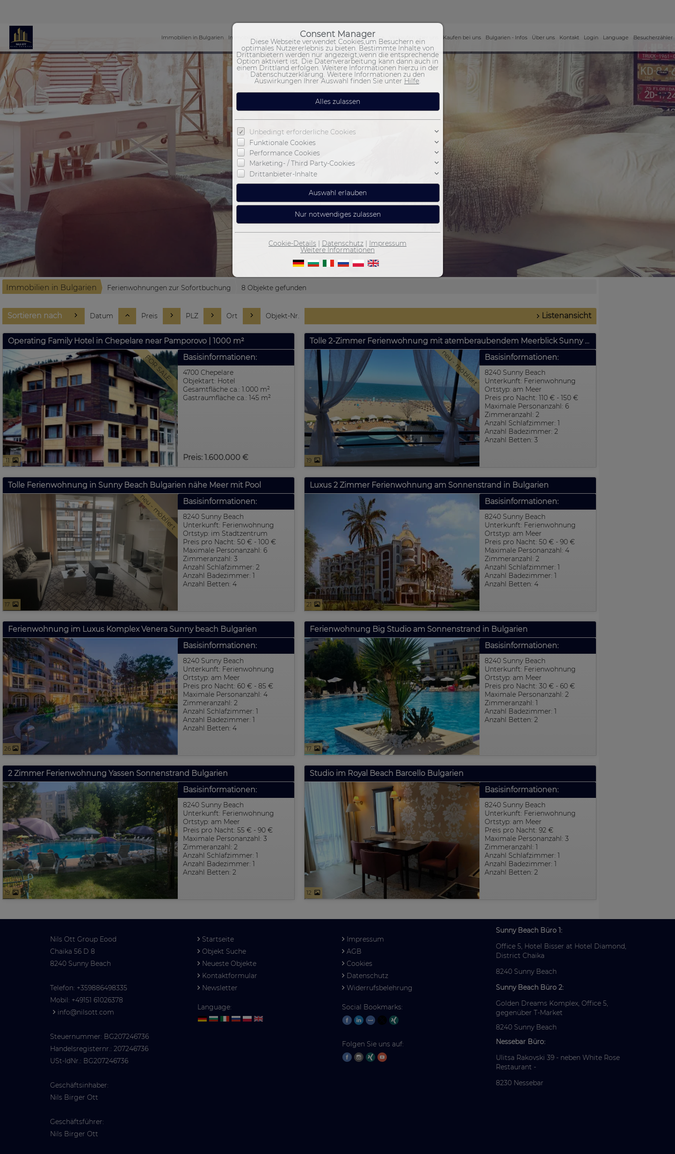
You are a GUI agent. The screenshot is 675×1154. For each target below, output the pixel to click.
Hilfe (411, 81)
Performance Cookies (284, 153)
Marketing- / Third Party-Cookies (302, 163)
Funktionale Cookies (282, 143)
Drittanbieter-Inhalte (283, 174)
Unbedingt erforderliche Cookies (302, 132)
